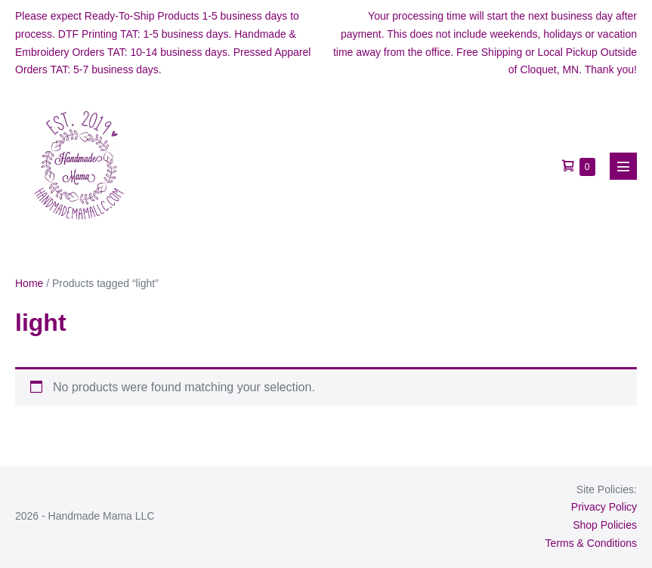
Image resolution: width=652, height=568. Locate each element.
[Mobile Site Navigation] (623, 166)
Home (29, 283)
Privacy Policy (604, 507)
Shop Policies (605, 525)
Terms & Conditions (591, 543)
